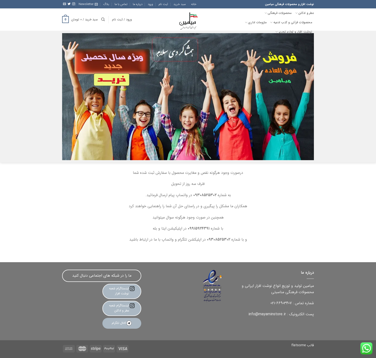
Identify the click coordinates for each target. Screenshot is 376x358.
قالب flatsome (302, 345)
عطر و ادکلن (304, 13)
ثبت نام (163, 4)
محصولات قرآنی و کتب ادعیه (291, 22)
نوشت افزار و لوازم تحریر (293, 32)
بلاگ (106, 4)
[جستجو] (103, 19)
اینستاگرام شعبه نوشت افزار (122, 291)
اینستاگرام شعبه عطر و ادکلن (122, 308)
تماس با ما (121, 4)
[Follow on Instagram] (73, 4)
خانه (193, 4)
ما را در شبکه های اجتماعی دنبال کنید (101, 276)
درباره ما (137, 4)
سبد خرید (179, 4)
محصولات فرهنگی (278, 13)
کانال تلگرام (122, 323)
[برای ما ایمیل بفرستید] (64, 4)
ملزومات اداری (256, 22)
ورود (150, 4)
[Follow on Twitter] (69, 4)
